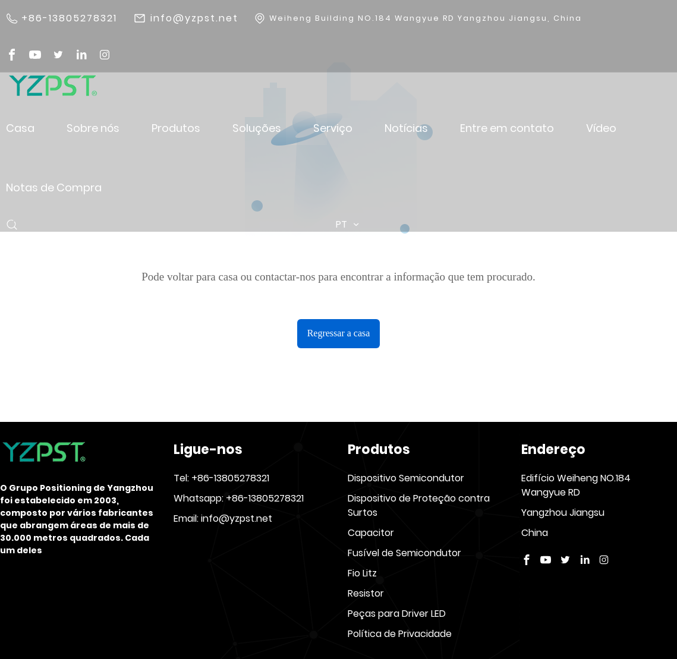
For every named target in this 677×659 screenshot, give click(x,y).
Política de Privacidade (400, 634)
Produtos (176, 128)
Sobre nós (93, 128)
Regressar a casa (338, 333)
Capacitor (371, 533)
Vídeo (601, 128)
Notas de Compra (54, 187)
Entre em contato (507, 128)
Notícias (406, 128)
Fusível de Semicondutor (404, 553)
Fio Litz (362, 573)
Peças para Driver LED (397, 613)
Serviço (332, 128)
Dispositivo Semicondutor (406, 478)
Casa (20, 128)
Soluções (256, 128)
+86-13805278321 (69, 18)
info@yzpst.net (194, 18)
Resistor (366, 593)
